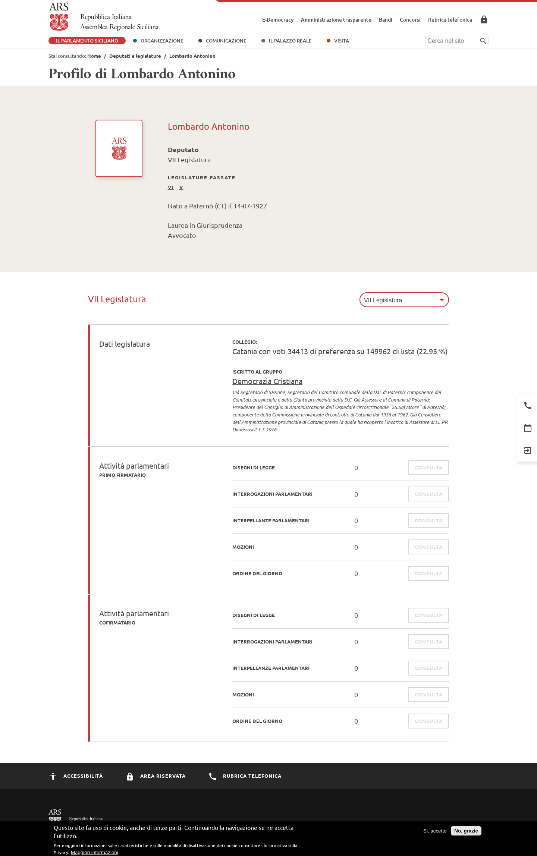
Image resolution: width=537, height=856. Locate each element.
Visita (341, 40)
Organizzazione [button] (162, 40)
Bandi (385, 19)
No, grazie (466, 834)
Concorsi (410, 19)
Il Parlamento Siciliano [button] (87, 40)
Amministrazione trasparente (336, 19)
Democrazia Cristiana (267, 380)
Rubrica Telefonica (245, 775)
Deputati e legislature (135, 56)
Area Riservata (484, 19)
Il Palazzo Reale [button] (290, 40)
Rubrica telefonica (450, 19)
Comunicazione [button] (226, 40)
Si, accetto (434, 834)
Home (94, 56)
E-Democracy (277, 19)
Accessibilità (75, 775)
